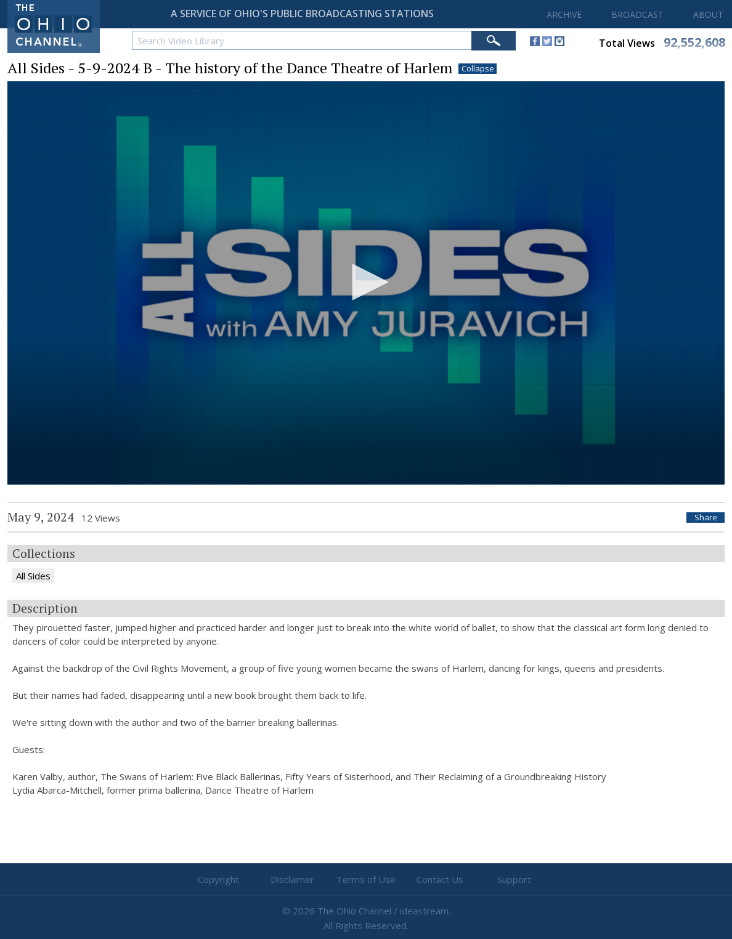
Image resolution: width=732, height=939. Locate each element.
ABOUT (708, 14)
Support (514, 879)
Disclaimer (292, 879)
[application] (366, 283)
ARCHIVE (564, 14)
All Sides (33, 576)
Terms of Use (366, 879)
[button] (366, 282)
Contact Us (440, 879)
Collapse (478, 68)
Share (705, 517)
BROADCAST (637, 14)
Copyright (218, 879)
